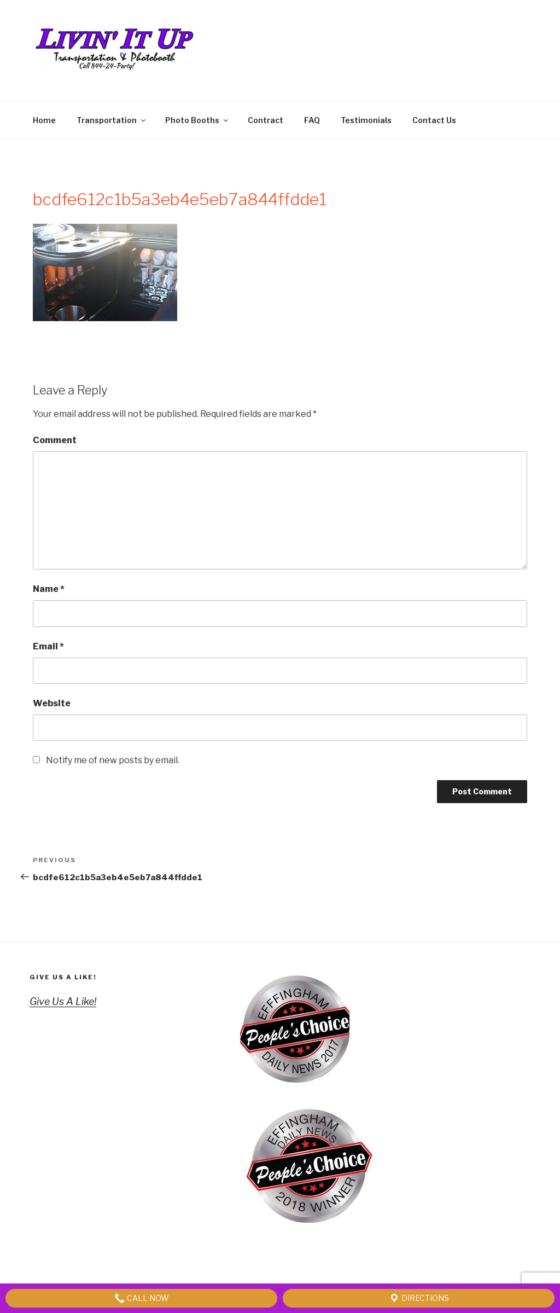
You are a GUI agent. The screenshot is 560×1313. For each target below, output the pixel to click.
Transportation (112, 120)
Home (44, 120)
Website (52, 703)
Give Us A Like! (63, 977)
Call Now (141, 1298)
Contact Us (434, 120)
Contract (265, 120)
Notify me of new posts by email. (112, 760)
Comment (55, 440)
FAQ (312, 120)
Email (48, 646)
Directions (419, 1298)
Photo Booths (197, 120)
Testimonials (366, 120)
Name (49, 589)
